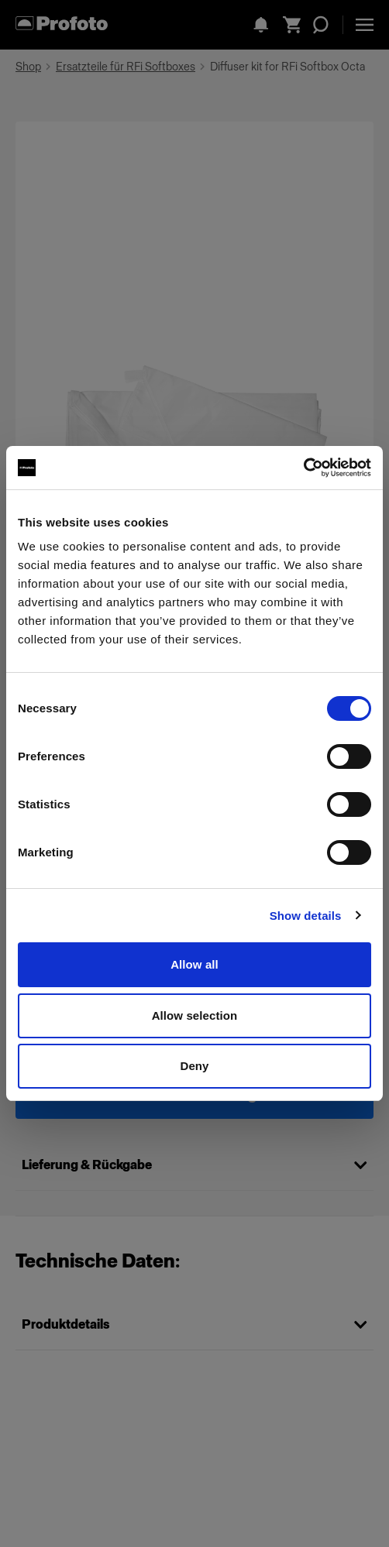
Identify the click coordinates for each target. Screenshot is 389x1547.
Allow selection (195, 1015)
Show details (306, 915)
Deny (194, 1065)
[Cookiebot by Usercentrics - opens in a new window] (303, 468)
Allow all (194, 964)
